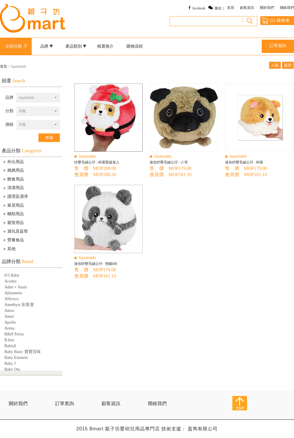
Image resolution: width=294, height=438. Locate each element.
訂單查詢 (278, 46)
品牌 (46, 46)
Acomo (10, 281)
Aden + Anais (15, 287)
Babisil (10, 346)
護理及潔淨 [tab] (15, 196)
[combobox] (38, 98)
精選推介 (105, 46)
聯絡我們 (287, 8)
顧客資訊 (247, 8)
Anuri (9, 316)
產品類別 (76, 46)
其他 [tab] (9, 248)
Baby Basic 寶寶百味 (22, 352)
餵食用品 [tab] (13, 179)
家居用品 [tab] (13, 205)
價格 (9, 124)
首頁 (230, 8)
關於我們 (267, 8)
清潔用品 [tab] (13, 187)
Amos (9, 310)
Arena (9, 328)
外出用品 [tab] (13, 161)
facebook (198, 8)
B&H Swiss (14, 334)
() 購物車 (276, 20)
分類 (9, 111)
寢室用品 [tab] (13, 222)
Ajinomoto (13, 293)
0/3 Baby (11, 275)
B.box (9, 340)
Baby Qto (12, 369)
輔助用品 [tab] (13, 213)
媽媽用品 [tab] (13, 170)
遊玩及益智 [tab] (15, 231)
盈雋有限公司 (203, 428)
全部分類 (17, 46)
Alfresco (11, 299)
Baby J (10, 363)
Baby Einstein (16, 357)
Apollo (10, 322)
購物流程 (134, 46)
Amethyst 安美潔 (19, 304)
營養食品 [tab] (13, 240)
